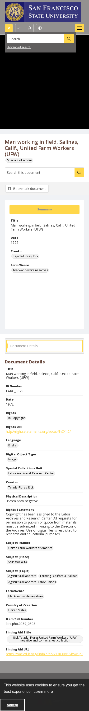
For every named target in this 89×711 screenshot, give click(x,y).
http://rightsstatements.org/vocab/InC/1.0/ (38, 431)
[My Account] (29, 28)
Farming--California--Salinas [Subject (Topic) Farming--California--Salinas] (58, 576)
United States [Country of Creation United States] (17, 610)
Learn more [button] (43, 691)
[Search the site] (36, 38)
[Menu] (79, 28)
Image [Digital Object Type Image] (12, 459)
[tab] (44, 209)
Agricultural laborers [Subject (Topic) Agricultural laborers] (22, 576)
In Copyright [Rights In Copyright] (16, 418)
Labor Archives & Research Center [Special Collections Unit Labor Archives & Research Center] (31, 473)
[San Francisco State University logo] (43, 12)
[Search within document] (79, 172)
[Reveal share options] (19, 28)
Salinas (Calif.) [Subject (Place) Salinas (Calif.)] (17, 562)
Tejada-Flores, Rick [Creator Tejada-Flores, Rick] (25, 256)
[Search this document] (40, 172)
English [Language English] (13, 445)
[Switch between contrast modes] (40, 28)
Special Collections (19, 160)
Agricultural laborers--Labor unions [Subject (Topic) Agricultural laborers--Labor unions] (32, 582)
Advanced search (19, 47)
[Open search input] (9, 28)
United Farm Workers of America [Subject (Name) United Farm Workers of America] (30, 548)
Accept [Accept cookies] (12, 705)
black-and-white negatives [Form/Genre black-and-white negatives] (30, 270)
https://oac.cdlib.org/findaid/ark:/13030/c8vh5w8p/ (44, 654)
